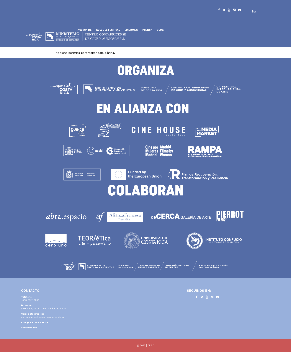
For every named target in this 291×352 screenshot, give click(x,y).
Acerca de (84, 29)
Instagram (234, 10)
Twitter (224, 10)
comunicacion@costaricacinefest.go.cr (42, 317)
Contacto (239, 10)
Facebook (219, 10)
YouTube (229, 10)
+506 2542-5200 (30, 300)
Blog (160, 29)
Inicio (50, 21)
